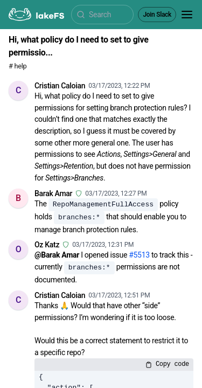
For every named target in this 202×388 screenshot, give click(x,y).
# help (17, 66)
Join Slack (157, 14)
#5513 (139, 255)
